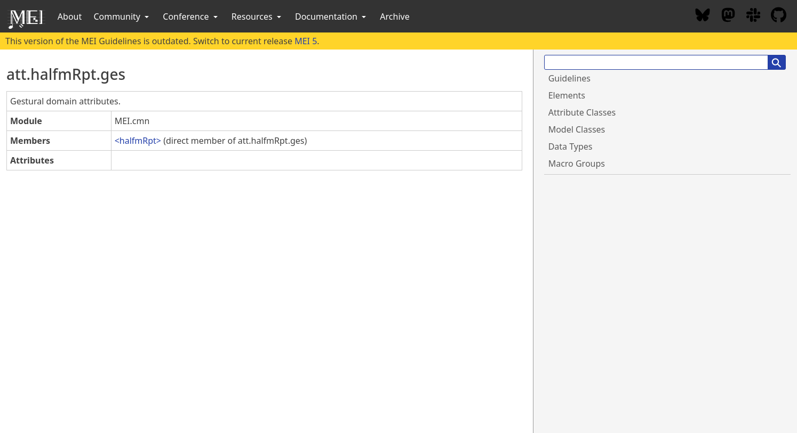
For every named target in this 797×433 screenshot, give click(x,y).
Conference (191, 16)
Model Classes (576, 129)
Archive (394, 16)
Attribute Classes (582, 112)
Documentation (331, 16)
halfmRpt (137, 140)
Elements (566, 95)
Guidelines (569, 78)
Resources (257, 16)
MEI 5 (305, 41)
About (70, 16)
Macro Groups (576, 163)
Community (122, 16)
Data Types (570, 146)
